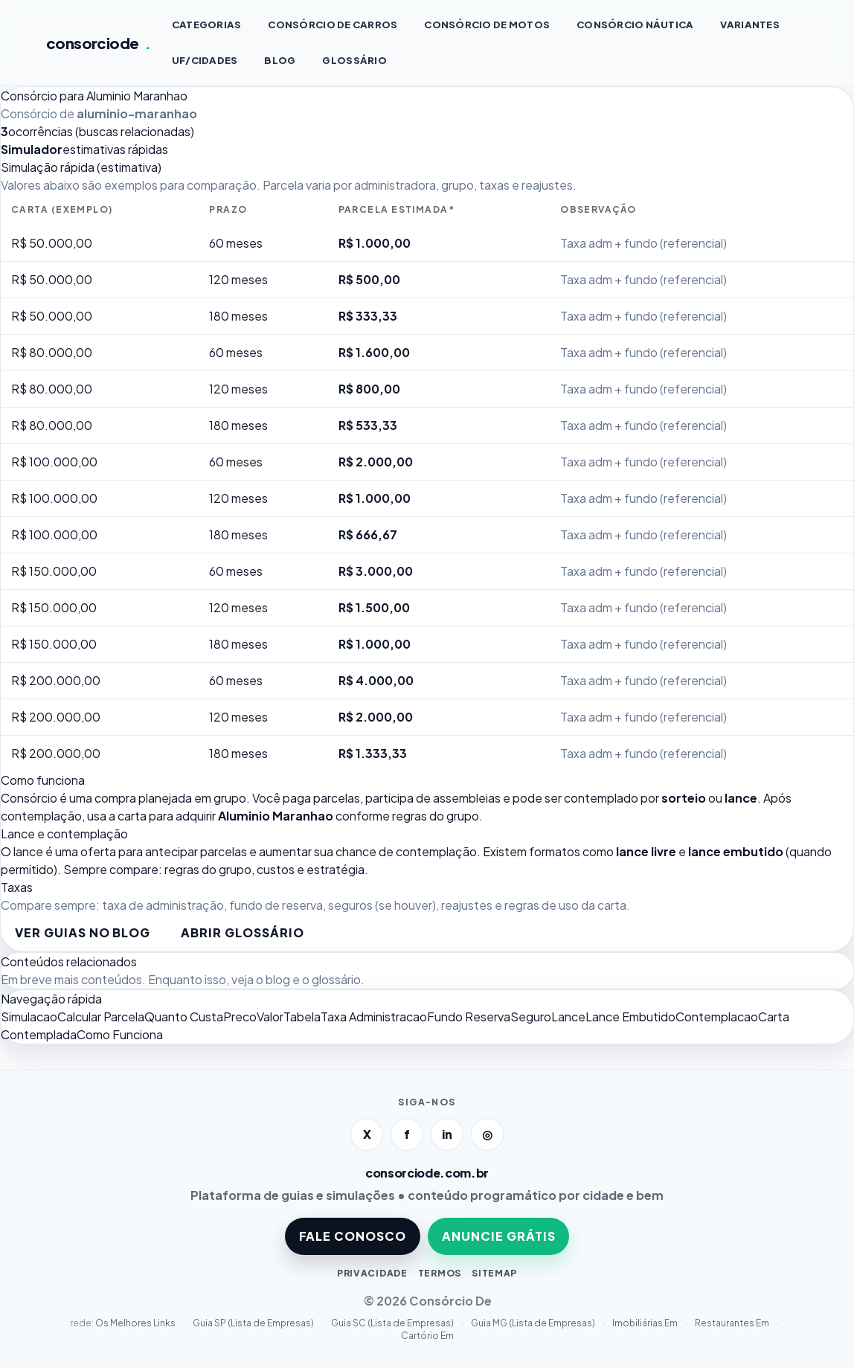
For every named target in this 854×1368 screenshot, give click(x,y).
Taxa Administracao (374, 1016)
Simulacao (29, 1016)
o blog (273, 979)
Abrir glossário (242, 932)
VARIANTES (749, 24)
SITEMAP (494, 1273)
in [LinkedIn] (447, 1134)
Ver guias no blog (82, 932)
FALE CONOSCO (353, 1236)
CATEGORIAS (207, 24)
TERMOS (439, 1273)
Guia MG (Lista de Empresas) (534, 1323)
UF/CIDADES (205, 60)
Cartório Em (427, 1335)
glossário (336, 979)
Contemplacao (716, 1016)
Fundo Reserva (468, 1016)
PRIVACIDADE (372, 1273)
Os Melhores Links (136, 1323)
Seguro (530, 1016)
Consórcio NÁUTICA (635, 24)
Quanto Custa (183, 1016)
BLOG (279, 60)
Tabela (302, 1016)
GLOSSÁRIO (354, 60)
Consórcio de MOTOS (487, 24)
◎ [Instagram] (487, 1134)
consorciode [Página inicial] (98, 43)
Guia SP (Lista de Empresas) (254, 1323)
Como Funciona (120, 1034)
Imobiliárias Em (645, 1323)
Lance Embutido (630, 1016)
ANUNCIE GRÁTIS (498, 1236)
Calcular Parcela (100, 1016)
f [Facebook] (407, 1134)
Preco (240, 1016)
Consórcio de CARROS (332, 24)
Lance (568, 1016)
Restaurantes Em (733, 1323)
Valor (270, 1016)
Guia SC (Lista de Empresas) (393, 1323)
